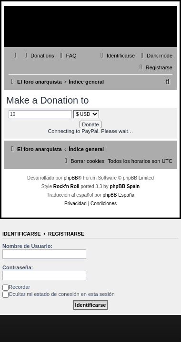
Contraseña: (17, 267)
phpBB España (118, 195)
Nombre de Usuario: (27, 246)
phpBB (71, 177)
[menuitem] (38, 55)
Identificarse (21, 234)
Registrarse (66, 234)
